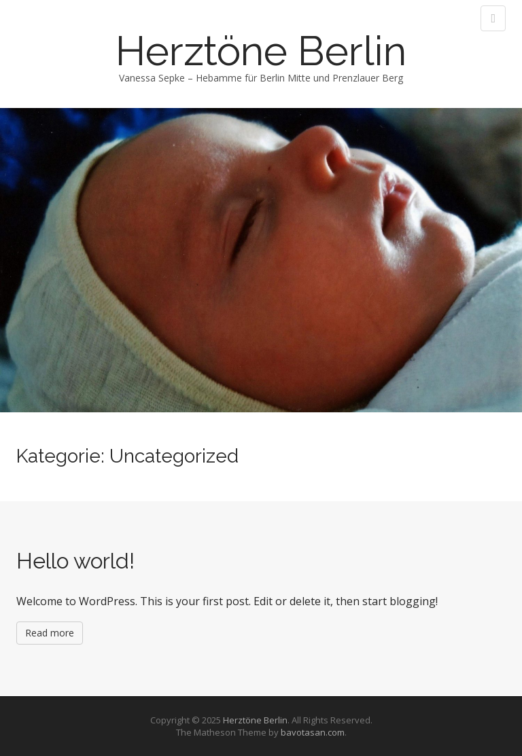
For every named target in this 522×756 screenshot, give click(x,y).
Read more (49, 632)
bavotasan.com (313, 732)
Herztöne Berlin (261, 51)
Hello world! (75, 560)
